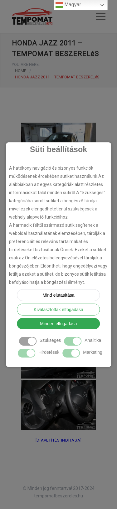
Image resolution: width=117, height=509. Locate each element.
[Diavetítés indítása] (59, 440)
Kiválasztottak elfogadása (58, 309)
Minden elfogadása (58, 323)
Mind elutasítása (59, 295)
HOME (20, 70)
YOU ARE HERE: (26, 64)
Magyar (68, 5)
